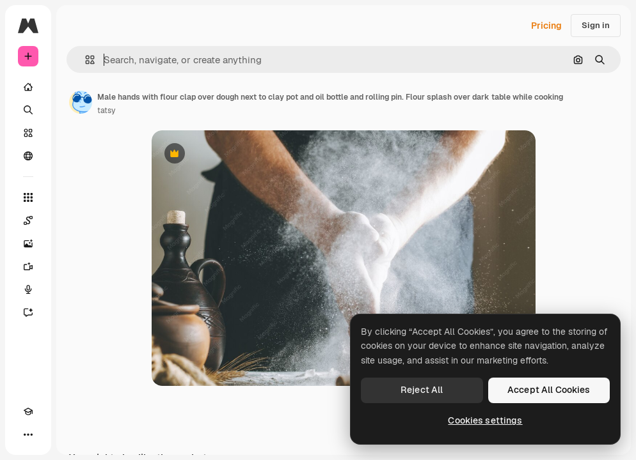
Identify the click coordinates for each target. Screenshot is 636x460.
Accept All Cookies (549, 389)
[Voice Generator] (28, 289)
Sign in (596, 25)
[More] (28, 434)
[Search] (28, 110)
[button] (84, 60)
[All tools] (28, 197)
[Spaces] (28, 220)
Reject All (422, 389)
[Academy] (28, 411)
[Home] (28, 87)
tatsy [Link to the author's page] (106, 110)
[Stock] (28, 133)
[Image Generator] (28, 243)
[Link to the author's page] (80, 102)
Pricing (546, 25)
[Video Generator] (28, 266)
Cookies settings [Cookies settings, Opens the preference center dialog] (485, 420)
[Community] (28, 156)
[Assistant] (28, 312)
